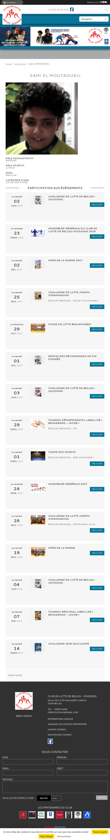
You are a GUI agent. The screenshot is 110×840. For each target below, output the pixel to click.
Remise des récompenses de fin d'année (72, 357)
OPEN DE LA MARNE (61, 547)
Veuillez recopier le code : (19, 798)
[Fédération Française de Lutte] (32, 814)
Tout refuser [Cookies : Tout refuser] (46, 836)
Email (6, 768)
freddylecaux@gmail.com (63, 712)
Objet (61, 768)
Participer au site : (97, 2)
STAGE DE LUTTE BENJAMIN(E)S (69, 324)
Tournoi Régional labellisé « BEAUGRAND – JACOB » (70, 613)
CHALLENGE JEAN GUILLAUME (68, 643)
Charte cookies (57, 729)
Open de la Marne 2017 (65, 260)
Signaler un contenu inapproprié (67, 724)
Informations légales (60, 719)
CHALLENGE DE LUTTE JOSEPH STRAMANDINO (69, 294)
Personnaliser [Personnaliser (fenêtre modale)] (64, 836)
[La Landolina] (22, 814)
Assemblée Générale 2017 (67, 484)
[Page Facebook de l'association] (72, 9)
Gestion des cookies (60, 735)
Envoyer (101, 797)
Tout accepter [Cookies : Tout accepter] (100, 831)
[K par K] (59, 814)
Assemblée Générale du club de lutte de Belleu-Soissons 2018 (72, 230)
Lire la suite (97, 204)
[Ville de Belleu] (77, 814)
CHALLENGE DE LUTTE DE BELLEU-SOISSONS (71, 198)
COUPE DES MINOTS (62, 452)
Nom (6, 757)
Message (8, 779)
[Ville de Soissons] (50, 814)
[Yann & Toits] (68, 814)
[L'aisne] (87, 814)
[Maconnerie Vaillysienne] (41, 814)
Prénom (62, 757)
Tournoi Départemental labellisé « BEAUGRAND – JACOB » (75, 421)
